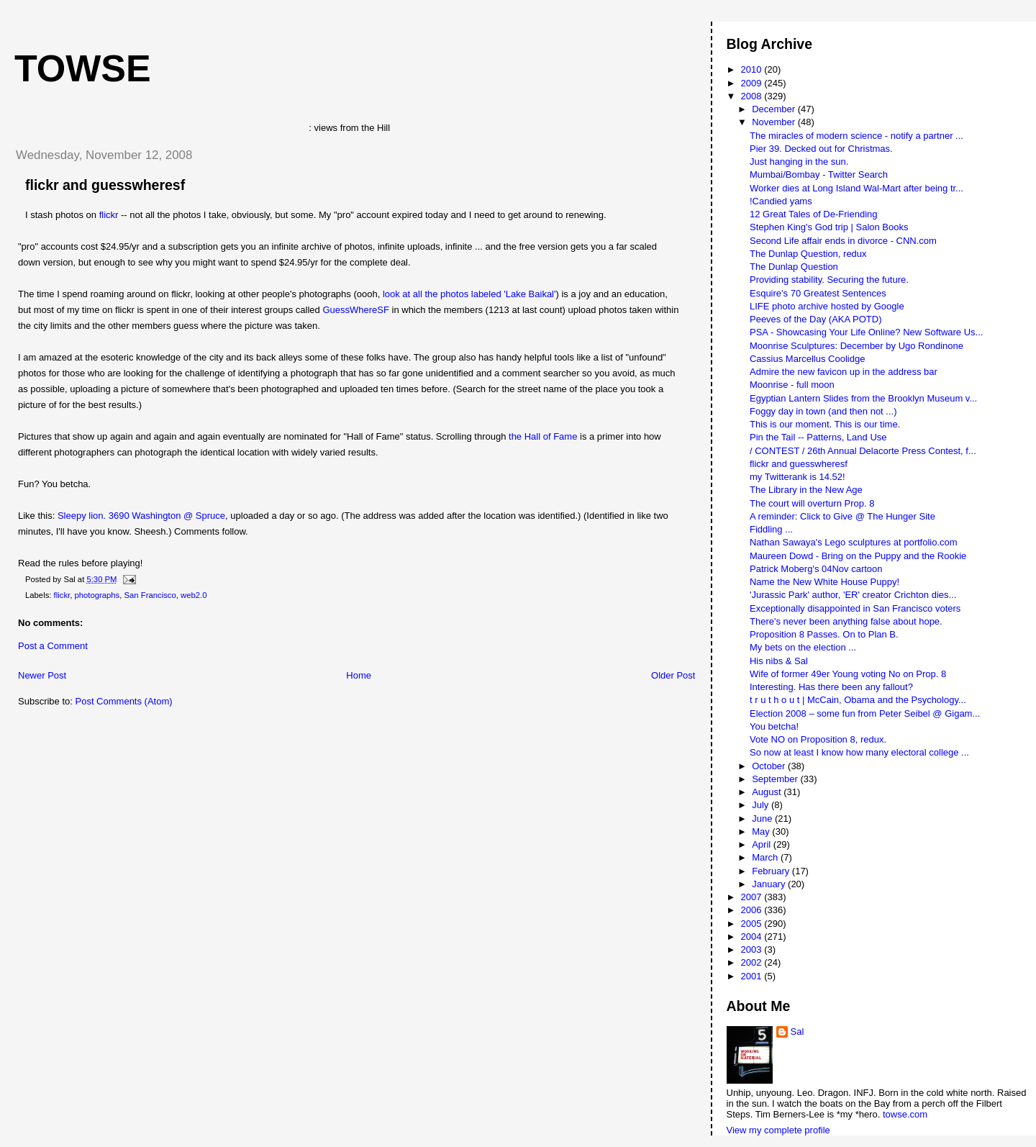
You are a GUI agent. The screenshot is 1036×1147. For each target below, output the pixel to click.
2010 (753, 69)
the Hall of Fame (543, 436)
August (767, 791)
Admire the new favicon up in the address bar (843, 371)
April (762, 844)
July (761, 804)
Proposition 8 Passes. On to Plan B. (824, 634)
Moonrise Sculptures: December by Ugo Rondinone (856, 345)
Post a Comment (53, 645)
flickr (109, 214)
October (770, 766)
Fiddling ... (771, 529)
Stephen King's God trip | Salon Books (829, 227)
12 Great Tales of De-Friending (814, 214)
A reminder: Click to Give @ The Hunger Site (842, 516)
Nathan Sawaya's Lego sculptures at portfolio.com (854, 542)
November (775, 122)
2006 (753, 910)
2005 (753, 923)
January (770, 884)
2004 (753, 936)
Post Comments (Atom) (124, 701)
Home (358, 675)
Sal (797, 1031)
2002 (753, 962)
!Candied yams (781, 201)
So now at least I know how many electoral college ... (859, 752)
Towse (82, 68)
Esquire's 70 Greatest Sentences (818, 293)
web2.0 (193, 595)
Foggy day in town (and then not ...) (823, 411)
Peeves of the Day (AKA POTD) (816, 319)
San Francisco (150, 595)
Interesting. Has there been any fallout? (831, 686)
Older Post (673, 675)
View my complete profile (778, 1130)
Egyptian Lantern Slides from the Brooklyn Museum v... (863, 398)
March (766, 857)
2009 (753, 83)
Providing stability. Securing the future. (829, 279)
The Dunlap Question (794, 266)
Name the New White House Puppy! (824, 581)
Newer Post (42, 675)
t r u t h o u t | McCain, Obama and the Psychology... (858, 699)
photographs (96, 595)
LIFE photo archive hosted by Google (827, 306)
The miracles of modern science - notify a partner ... (856, 135)
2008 (753, 96)
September (776, 779)
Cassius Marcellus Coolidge (807, 358)
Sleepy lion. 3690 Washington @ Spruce (141, 515)
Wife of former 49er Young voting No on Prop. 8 (848, 673)
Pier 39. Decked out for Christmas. (821, 148)
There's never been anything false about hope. (846, 621)
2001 (753, 976)
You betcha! (774, 726)
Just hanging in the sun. (799, 161)
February (772, 871)
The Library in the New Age (806, 489)
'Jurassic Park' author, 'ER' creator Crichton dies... (853, 594)
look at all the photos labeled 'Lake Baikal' (469, 294)
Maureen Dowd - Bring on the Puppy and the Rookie (858, 555)
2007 (753, 897)
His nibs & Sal (779, 661)
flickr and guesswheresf (105, 185)
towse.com (905, 1114)
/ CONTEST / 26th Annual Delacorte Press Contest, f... (863, 450)
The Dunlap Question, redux (808, 253)
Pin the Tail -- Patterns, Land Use (818, 437)
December (775, 109)
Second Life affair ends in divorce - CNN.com (843, 240)
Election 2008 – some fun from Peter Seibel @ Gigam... (865, 713)
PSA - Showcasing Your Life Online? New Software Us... (866, 332)
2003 (753, 949)
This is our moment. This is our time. (825, 424)
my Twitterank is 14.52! (797, 476)
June (763, 818)
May (762, 831)
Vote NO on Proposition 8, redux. (818, 739)
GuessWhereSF (355, 309)
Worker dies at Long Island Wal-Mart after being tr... (856, 188)
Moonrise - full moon (792, 384)
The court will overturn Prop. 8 (812, 503)
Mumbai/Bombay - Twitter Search (819, 174)
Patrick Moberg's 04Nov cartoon (816, 568)
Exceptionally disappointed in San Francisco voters (855, 608)
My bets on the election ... (803, 647)
